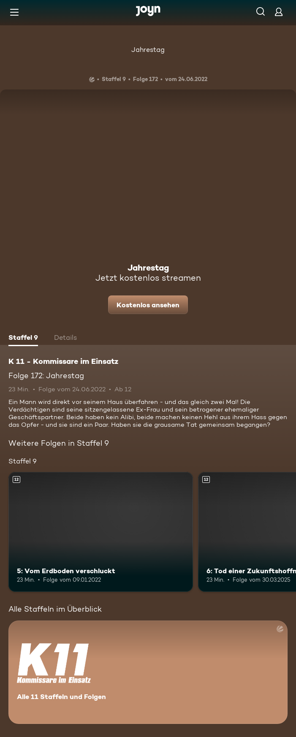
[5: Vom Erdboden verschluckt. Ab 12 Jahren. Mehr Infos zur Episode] (100, 532)
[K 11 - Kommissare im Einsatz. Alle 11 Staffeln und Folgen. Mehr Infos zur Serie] (148, 672)
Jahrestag (148, 50)
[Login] (279, 11)
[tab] (23, 338)
